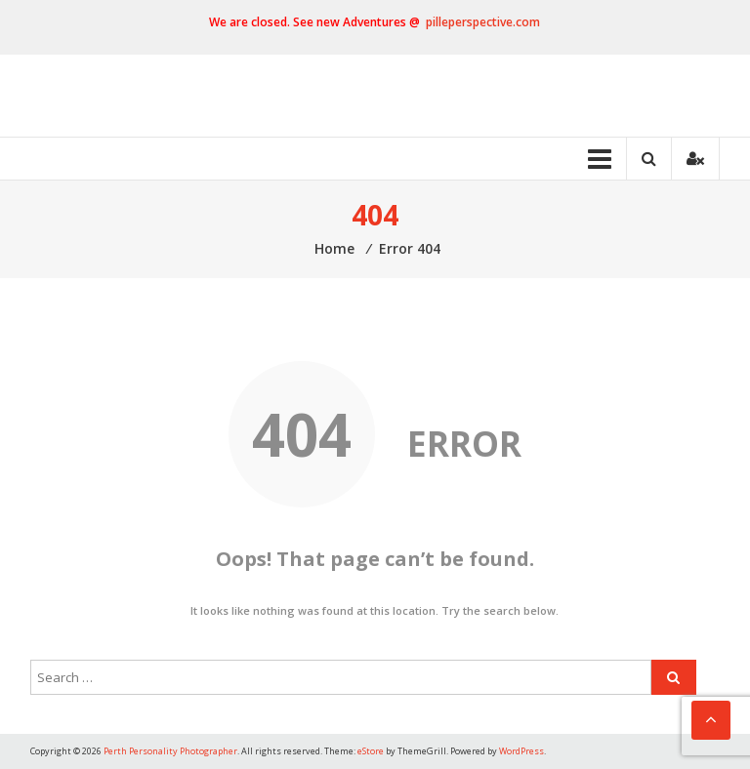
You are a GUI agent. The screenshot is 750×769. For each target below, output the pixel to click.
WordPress (521, 751)
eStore (370, 751)
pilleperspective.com (483, 22)
